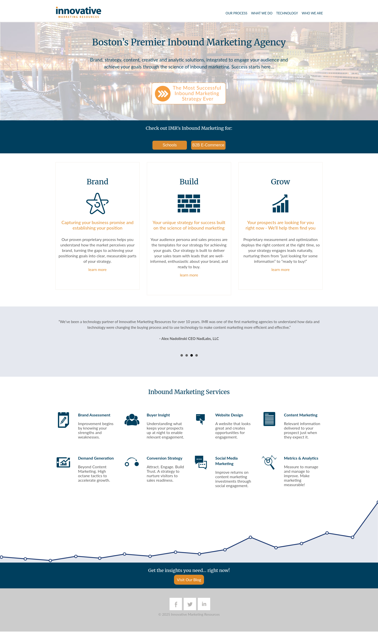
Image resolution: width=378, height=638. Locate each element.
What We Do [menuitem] (261, 13)
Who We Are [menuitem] (312, 13)
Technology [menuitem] (287, 13)
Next (316, 340)
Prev (62, 340)
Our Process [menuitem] (236, 13)
